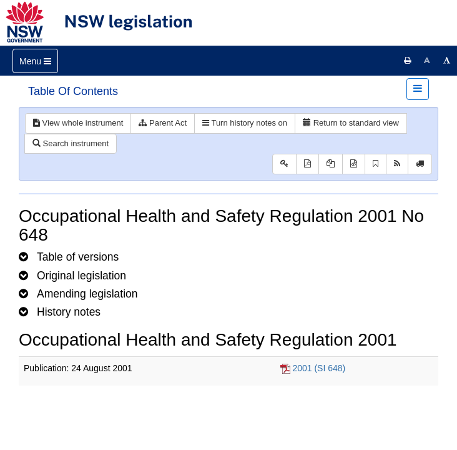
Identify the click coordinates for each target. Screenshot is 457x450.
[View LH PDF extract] (330, 164)
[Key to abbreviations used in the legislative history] (284, 164)
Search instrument (70, 143)
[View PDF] (307, 164)
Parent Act (163, 123)
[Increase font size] (447, 61)
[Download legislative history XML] (353, 164)
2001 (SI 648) (318, 368)
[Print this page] (407, 61)
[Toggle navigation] (35, 61)
